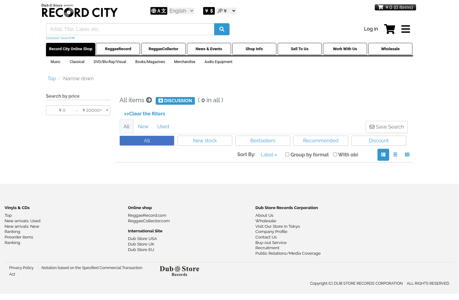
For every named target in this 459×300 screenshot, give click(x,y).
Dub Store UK (141, 244)
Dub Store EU (141, 249)
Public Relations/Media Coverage (288, 253)
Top (8, 215)
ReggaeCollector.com (149, 220)
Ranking (12, 231)
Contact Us (266, 236)
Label (269, 155)
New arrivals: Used (22, 220)
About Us (265, 215)
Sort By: (246, 154)
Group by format (307, 155)
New (143, 126)
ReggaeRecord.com (147, 215)
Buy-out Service (271, 242)
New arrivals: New (22, 226)
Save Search (387, 127)
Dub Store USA (142, 238)
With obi (345, 155)
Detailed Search (60, 38)
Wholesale (266, 220)
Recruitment (267, 247)
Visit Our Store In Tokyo (278, 226)
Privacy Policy (22, 267)
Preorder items (19, 236)
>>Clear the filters (144, 114)
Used (163, 126)
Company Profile (271, 231)
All (126, 126)
